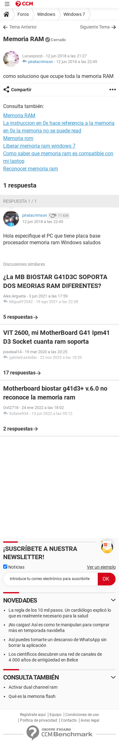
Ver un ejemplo (101, 567)
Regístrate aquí (33, 714)
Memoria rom (18, 138)
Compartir (21, 89)
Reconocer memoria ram (30, 169)
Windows (46, 14)
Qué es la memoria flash (32, 696)
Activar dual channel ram (33, 687)
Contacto (69, 720)
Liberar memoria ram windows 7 (39, 146)
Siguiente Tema (95, 26)
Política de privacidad (38, 720)
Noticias (13, 567)
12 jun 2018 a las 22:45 (76, 61)
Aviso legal (90, 720)
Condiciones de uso (82, 714)
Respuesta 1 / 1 (20, 201)
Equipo (56, 714)
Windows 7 (74, 14)
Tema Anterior (23, 26)
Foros (23, 14)
